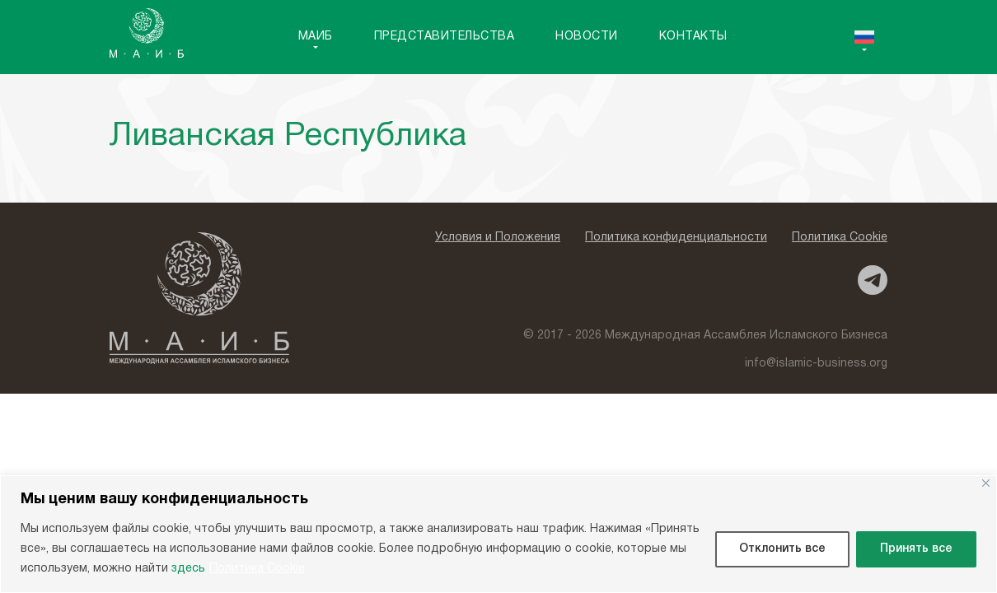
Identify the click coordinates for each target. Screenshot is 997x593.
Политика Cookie (257, 568)
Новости (586, 36)
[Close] (986, 483)
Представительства (444, 36)
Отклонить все (782, 549)
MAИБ (315, 36)
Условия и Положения (497, 237)
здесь (188, 568)
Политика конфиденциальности (676, 237)
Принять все (916, 549)
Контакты (693, 36)
